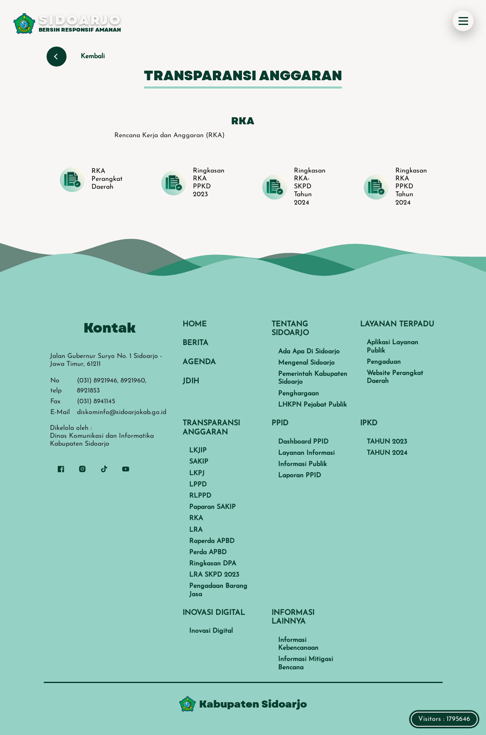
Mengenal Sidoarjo (306, 363)
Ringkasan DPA (212, 563)
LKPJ (197, 473)
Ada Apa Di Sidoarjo (309, 351)
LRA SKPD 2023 (214, 575)
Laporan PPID (299, 475)
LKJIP (198, 450)
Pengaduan (384, 362)
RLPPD (200, 496)
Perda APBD (208, 552)
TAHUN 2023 (387, 442)
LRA (195, 530)
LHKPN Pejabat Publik (312, 405)
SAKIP (198, 462)
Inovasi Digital (211, 631)
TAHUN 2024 (387, 453)
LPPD (198, 484)
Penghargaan (298, 393)
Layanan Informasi (306, 453)
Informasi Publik (302, 464)
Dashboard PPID (303, 442)
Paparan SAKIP (212, 507)
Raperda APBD (211, 541)
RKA (196, 518)
